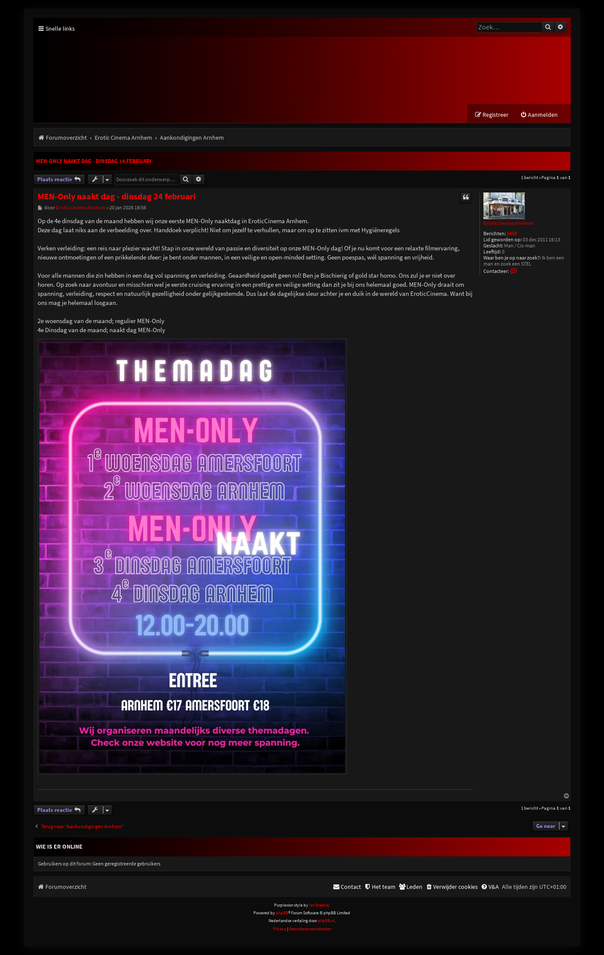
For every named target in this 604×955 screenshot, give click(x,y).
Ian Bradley (319, 905)
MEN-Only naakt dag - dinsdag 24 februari (93, 161)
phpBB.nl (326, 920)
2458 (512, 234)
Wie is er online (59, 846)
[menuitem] (539, 115)
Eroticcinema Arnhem (508, 223)
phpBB (282, 913)
